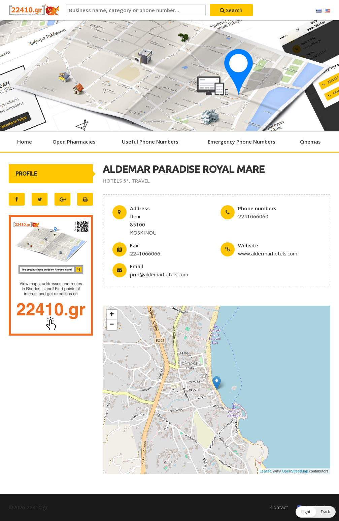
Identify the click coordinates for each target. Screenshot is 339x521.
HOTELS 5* (116, 180)
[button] (316, 512)
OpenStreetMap (295, 471)
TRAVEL (141, 180)
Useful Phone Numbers (150, 141)
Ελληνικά (318, 10)
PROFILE (26, 174)
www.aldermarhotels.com (267, 253)
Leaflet (265, 471)
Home (24, 141)
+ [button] (111, 315)
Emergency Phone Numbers (241, 141)
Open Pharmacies (74, 141)
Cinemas (310, 141)
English (327, 10)
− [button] (111, 325)
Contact (279, 507)
